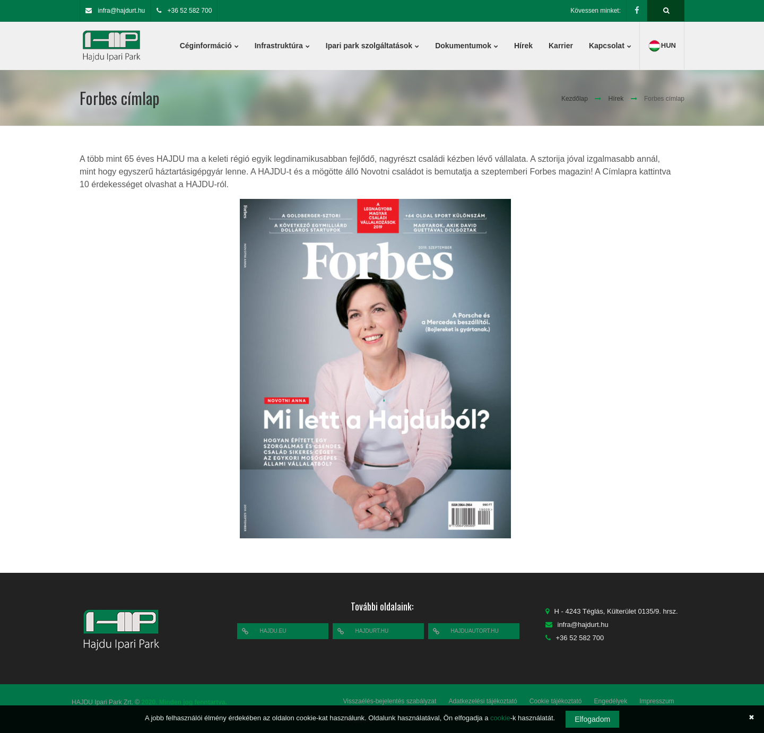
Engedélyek (611, 701)
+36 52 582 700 (190, 10)
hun (662, 46)
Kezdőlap (574, 98)
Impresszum (656, 701)
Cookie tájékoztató (555, 701)
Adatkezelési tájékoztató (482, 701)
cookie (500, 718)
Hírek (616, 98)
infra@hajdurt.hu (121, 10)
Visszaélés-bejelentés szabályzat (390, 701)
